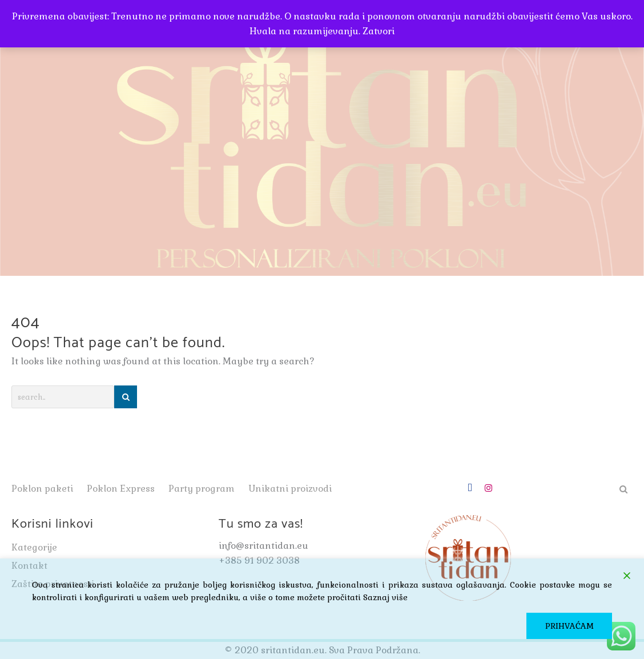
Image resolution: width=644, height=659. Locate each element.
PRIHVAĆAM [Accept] (569, 626)
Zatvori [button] (379, 31)
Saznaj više (385, 597)
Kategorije (34, 547)
